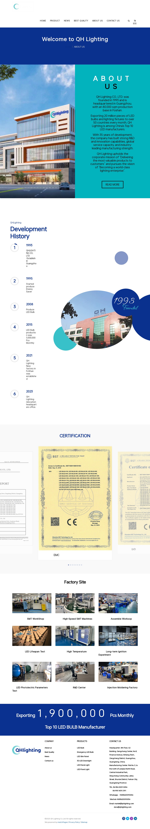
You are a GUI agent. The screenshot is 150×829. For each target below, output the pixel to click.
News (47, 756)
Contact (48, 760)
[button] (29, 260)
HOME (68, 46)
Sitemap (84, 822)
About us (48, 748)
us (52, 760)
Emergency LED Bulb (85, 752)
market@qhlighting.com (124, 803)
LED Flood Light (83, 769)
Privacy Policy (74, 822)
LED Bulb (80, 748)
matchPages (63, 822)
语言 (135, 20)
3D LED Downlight (84, 760)
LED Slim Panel (83, 756)
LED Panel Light (83, 765)
